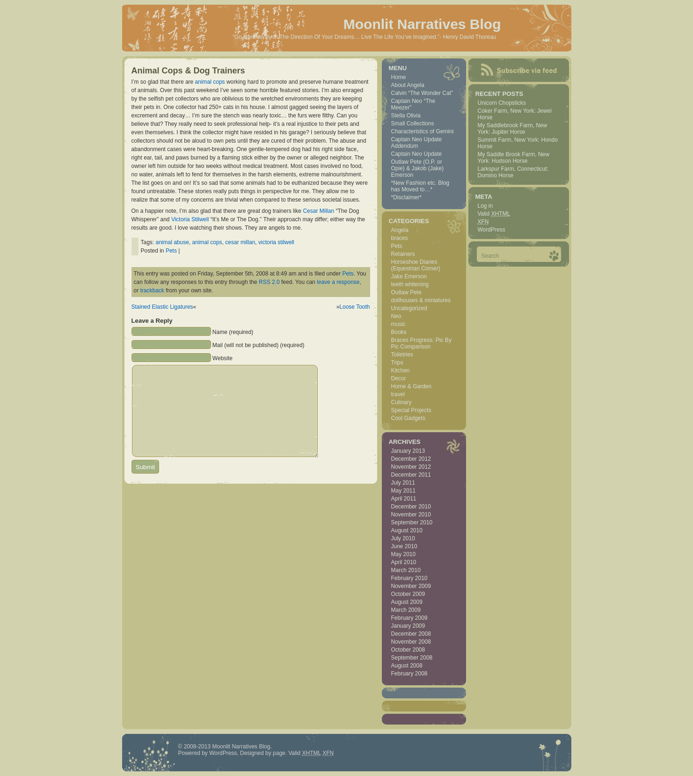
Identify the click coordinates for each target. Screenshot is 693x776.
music (398, 324)
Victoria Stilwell (190, 219)
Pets (171, 250)
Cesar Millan (318, 211)
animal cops (210, 82)
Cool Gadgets (408, 418)
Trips (397, 362)
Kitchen (400, 370)
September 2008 (412, 657)
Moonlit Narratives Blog (422, 24)
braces (399, 238)
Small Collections (412, 123)
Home (398, 77)
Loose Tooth (354, 307)
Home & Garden (411, 386)
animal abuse (172, 242)
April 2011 (403, 498)
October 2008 (408, 649)
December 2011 (411, 474)
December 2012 (411, 459)
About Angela (407, 85)
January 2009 (408, 626)
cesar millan (240, 242)
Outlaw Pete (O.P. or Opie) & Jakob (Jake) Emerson (417, 168)
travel (398, 394)
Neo (396, 316)
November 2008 (411, 641)
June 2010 (404, 546)
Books (399, 332)
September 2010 (412, 522)
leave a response (338, 282)
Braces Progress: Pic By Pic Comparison (421, 343)
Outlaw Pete (406, 292)
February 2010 (409, 578)
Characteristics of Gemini (422, 131)
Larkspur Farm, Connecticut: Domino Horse (513, 172)
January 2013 (408, 451)
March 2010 (406, 570)
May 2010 (403, 554)
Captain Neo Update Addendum (416, 142)
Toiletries (402, 354)
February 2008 (409, 673)
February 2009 (409, 618)
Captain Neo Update (416, 154)
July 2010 (403, 538)
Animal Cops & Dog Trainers (188, 70)
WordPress (491, 229)
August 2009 (407, 602)
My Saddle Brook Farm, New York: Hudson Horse (513, 157)
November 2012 (411, 467)
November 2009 (411, 586)
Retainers (403, 254)
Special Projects (411, 410)
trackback (152, 290)
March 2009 (406, 610)
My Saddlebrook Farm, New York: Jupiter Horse (512, 128)
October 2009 (408, 594)
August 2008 (407, 665)
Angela (400, 230)
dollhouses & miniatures (421, 300)
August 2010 (407, 530)
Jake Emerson (409, 276)
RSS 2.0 (269, 282)
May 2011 (403, 490)
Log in (485, 206)
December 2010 (411, 506)
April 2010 (403, 562)
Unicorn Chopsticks (502, 103)
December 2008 (411, 634)
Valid (494, 213)
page (279, 753)
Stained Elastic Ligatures (162, 307)
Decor (398, 378)
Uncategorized (409, 308)
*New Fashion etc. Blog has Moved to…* (420, 186)
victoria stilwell (276, 242)
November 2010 (411, 514)
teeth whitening (410, 284)
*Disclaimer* (406, 197)
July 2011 (403, 482)
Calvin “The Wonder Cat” (422, 93)
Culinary (401, 402)
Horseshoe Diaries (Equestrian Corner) (415, 265)
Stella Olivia (406, 115)
